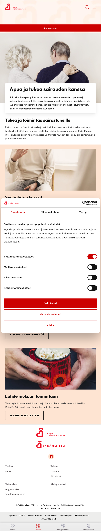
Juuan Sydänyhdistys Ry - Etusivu (32, 7)
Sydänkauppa (65, 515)
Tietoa (9, 466)
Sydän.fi (13, 515)
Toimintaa (11, 484)
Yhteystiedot (58, 484)
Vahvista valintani (50, 314)
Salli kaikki (50, 303)
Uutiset (8, 471)
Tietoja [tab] (83, 212)
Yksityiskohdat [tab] (50, 212)
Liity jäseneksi (12, 489)
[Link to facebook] (51, 456)
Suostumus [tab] (18, 212)
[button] (87, 8)
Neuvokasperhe (35, 515)
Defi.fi (22, 515)
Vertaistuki (55, 476)
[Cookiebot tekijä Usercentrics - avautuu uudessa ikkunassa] (82, 203)
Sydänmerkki (51, 515)
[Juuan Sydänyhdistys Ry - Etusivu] (50, 431)
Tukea (54, 466)
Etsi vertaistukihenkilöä (27, 334)
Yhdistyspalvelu (82, 515)
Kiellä (50, 325)
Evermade (55, 508)
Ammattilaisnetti (49, 519)
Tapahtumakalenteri (24, 415)
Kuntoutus (55, 471)
